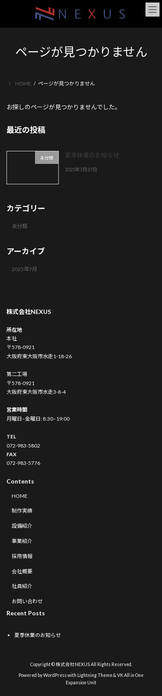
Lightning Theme (94, 675)
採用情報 (22, 556)
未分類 (19, 225)
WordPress (55, 675)
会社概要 (22, 571)
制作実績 (22, 511)
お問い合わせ (27, 601)
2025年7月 (24, 269)
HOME (20, 496)
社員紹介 (22, 586)
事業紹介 (22, 541)
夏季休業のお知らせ (92, 155)
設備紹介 (22, 526)
